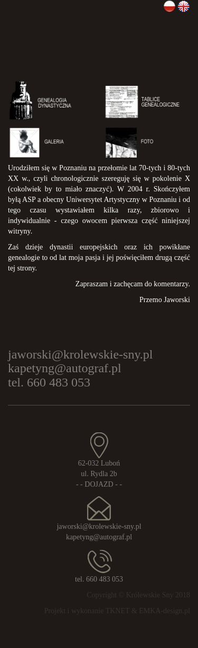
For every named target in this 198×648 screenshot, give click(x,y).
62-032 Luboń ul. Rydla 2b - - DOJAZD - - (99, 473)
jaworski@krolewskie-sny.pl (80, 354)
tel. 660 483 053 (49, 382)
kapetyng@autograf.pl (64, 368)
